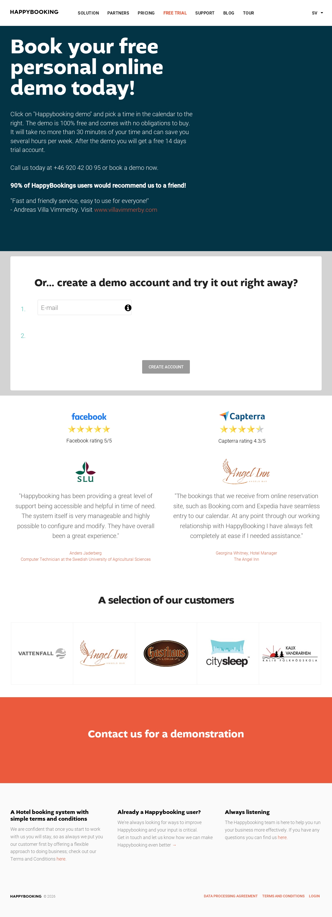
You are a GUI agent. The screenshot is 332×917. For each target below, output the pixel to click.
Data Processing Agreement (231, 896)
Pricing (146, 13)
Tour (248, 13)
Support (205, 13)
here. (283, 837)
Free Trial (175, 13)
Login (314, 896)
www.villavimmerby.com (127, 209)
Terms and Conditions (283, 896)
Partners (118, 13)
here (61, 859)
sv (315, 13)
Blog (228, 13)
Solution (88, 13)
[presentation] (79, 336)
